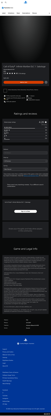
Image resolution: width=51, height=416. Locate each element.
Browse (35, 13)
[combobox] (25, 152)
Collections (11, 13)
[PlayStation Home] (25, 2)
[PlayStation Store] (7, 7)
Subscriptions (26, 13)
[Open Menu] (2, 2)
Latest (3, 13)
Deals (18, 13)
